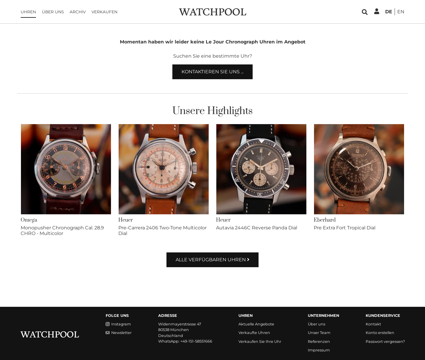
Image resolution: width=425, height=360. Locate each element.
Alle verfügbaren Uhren (212, 259)
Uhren (28, 11)
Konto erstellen (380, 332)
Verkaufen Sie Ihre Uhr (259, 341)
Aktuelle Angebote (256, 324)
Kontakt (373, 324)
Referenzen (319, 341)
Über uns (53, 11)
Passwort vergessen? (385, 341)
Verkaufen (104, 11)
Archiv (78, 11)
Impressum (319, 350)
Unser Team (319, 332)
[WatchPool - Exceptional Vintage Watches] (212, 11)
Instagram (118, 324)
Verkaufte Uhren (254, 332)
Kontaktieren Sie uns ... (212, 71)
